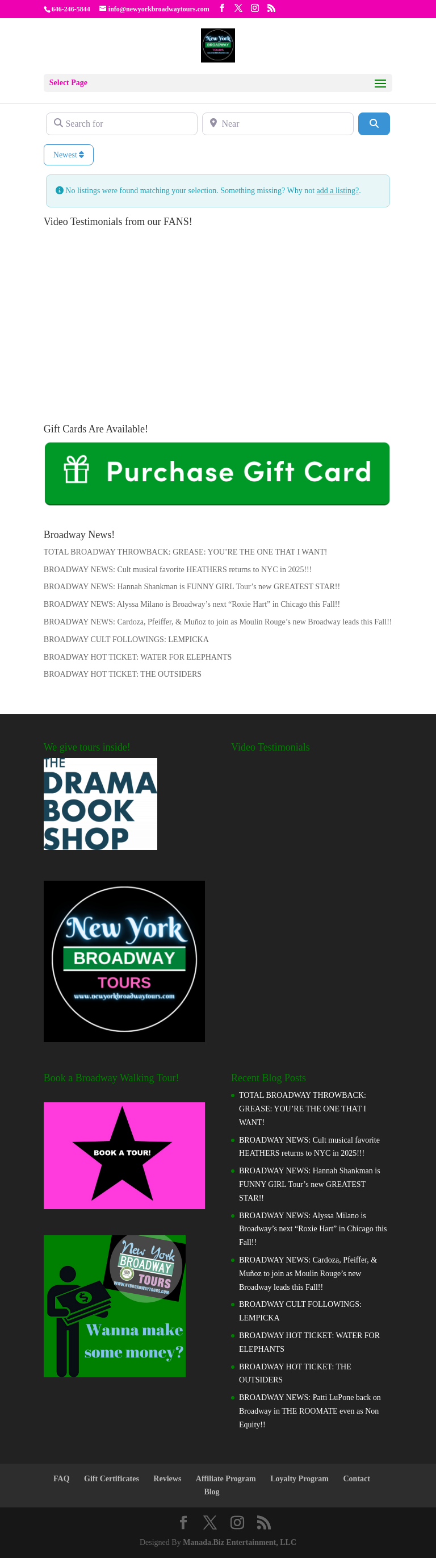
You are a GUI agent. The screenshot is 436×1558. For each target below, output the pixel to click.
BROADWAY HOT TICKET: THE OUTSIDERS (123, 674)
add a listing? (338, 190)
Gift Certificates (111, 1478)
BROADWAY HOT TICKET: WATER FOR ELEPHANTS (138, 657)
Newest (69, 155)
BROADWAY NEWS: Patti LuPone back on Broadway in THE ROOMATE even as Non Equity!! (310, 1411)
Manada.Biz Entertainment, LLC (239, 1542)
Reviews (167, 1478)
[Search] (374, 124)
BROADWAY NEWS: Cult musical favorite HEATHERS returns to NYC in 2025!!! (178, 569)
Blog (211, 1492)
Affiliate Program (226, 1478)
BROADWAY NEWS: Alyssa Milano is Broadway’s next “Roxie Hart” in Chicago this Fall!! (192, 604)
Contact (356, 1478)
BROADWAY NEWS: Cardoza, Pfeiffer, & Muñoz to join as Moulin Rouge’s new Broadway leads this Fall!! (218, 622)
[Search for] (122, 124)
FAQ (61, 1478)
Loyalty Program (299, 1478)
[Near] (278, 124)
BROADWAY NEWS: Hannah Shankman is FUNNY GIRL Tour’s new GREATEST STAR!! (192, 586)
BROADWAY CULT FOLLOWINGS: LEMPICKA (126, 639)
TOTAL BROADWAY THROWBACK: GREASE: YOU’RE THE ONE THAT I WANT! (186, 552)
